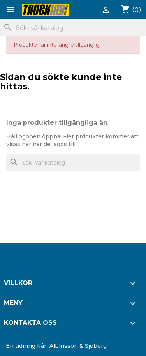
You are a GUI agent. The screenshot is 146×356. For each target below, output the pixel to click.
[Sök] (73, 27)
